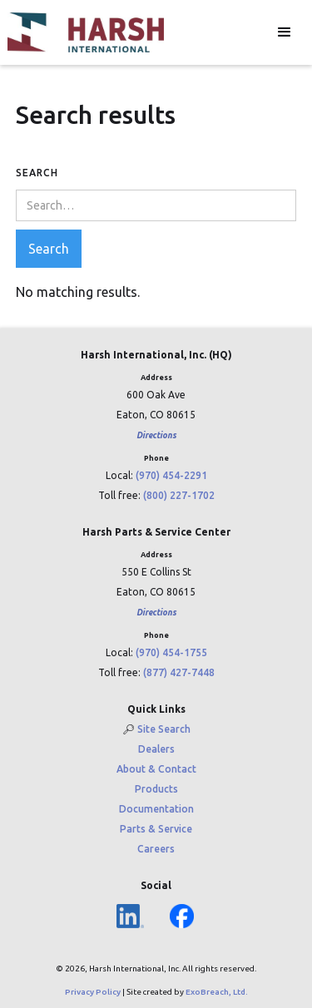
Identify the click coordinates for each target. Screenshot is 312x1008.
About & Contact (156, 768)
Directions (156, 435)
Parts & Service (156, 828)
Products (156, 788)
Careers (156, 848)
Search (37, 172)
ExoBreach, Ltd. (217, 991)
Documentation (156, 808)
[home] (85, 32)
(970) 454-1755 (171, 652)
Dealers (156, 749)
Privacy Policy (93, 991)
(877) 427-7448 (179, 672)
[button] (285, 32)
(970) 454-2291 (171, 475)
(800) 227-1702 (179, 495)
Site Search (164, 729)
